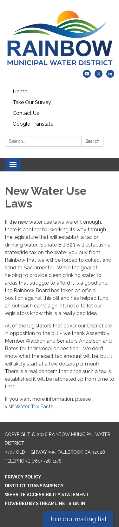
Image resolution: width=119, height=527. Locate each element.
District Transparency (34, 485)
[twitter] (98, 76)
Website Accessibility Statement (47, 494)
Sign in (77, 503)
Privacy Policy (23, 476)
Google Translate (33, 124)
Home (20, 92)
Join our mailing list (78, 519)
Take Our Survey (32, 102)
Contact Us (26, 113)
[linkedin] (110, 76)
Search (92, 141)
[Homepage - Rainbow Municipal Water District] (59, 38)
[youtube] (87, 76)
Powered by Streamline (35, 503)
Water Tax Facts (34, 407)
